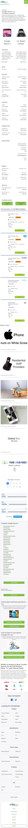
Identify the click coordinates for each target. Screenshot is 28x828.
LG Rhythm (5, 532)
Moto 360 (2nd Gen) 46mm (9, 562)
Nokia (16, 738)
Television (17, 761)
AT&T (16, 713)
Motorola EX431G (7, 572)
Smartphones (4, 771)
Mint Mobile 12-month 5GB (13, 214)
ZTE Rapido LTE (6, 570)
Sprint (2, 716)
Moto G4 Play (6, 565)
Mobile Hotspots (5, 751)
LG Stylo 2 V (6, 549)
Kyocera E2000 (6, 541)
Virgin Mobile (4, 719)
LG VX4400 (5, 567)
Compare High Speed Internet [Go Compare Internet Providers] (14, 657)
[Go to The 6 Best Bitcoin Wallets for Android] (14, 389)
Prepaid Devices (19, 771)
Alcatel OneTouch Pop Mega (9, 536)
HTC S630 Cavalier (7, 556)
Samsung (3, 741)
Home (14, 808)
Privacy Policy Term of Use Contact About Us (14, 815)
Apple (2, 732)
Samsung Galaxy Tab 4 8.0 (9, 526)
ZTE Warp (5, 560)
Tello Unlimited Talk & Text (13, 237)
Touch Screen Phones (6, 774)
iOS (2, 790)
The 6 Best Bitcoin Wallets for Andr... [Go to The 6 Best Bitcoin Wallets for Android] (8, 400)
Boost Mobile (18, 722)
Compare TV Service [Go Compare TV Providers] (14, 653)
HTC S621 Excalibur (7, 564)
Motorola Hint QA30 (7, 559)
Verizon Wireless (5, 713)
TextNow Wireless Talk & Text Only (14, 259)
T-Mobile (17, 716)
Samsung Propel (6, 542)
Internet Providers (5, 761)
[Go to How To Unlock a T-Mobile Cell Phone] (14, 415)
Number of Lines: (14, 480)
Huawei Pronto (6, 527)
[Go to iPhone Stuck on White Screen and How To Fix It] (14, 338)
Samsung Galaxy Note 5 (8, 557)
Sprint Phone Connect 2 (8, 551)
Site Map (14, 822)
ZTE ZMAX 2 (6, 574)
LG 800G (5, 534)
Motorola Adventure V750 (8, 569)
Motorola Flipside (7, 544)
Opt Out (14, 825)
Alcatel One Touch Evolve (8, 531)
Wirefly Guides (13, 797)
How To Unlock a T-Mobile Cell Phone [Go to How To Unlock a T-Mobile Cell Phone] (8, 426)
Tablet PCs (17, 751)
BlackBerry (17, 732)
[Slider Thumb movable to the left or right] (7, 497)
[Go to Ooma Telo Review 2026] (14, 440)
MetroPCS (3, 722)
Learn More (14, 582)
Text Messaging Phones (19, 776)
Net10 (16, 719)
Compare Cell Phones (4, 4)
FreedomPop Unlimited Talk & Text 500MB (13, 281)
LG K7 (4, 546)
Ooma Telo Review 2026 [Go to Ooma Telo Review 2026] (5, 452)
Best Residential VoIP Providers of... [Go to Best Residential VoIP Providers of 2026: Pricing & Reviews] (8, 375)
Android (3, 786)
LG (16, 735)
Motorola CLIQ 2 (6, 539)
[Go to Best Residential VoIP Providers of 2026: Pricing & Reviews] (14, 363)
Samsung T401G (7, 529)
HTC (2, 735)
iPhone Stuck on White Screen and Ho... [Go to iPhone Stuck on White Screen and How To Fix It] (8, 349)
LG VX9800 (5, 552)
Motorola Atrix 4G (7, 554)
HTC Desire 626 (6, 537)
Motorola (3, 738)
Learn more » (5, 61)
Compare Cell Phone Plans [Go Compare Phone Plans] (14, 622)
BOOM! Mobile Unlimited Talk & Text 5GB (13, 304)
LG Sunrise (5, 547)
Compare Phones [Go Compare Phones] (14, 626)
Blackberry (17, 786)
